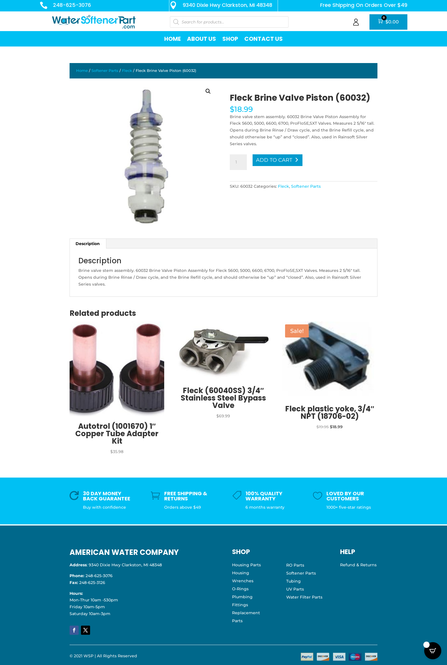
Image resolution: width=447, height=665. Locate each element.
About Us (201, 39)
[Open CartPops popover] (432, 650)
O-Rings (240, 588)
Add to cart (274, 160)
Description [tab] (88, 243)
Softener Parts (105, 70)
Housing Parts (246, 564)
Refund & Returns (358, 564)
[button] (208, 91)
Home (172, 39)
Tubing (293, 581)
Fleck (127, 70)
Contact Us (263, 39)
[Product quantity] (238, 162)
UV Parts (295, 589)
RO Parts (295, 565)
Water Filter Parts (304, 597)
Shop (230, 39)
